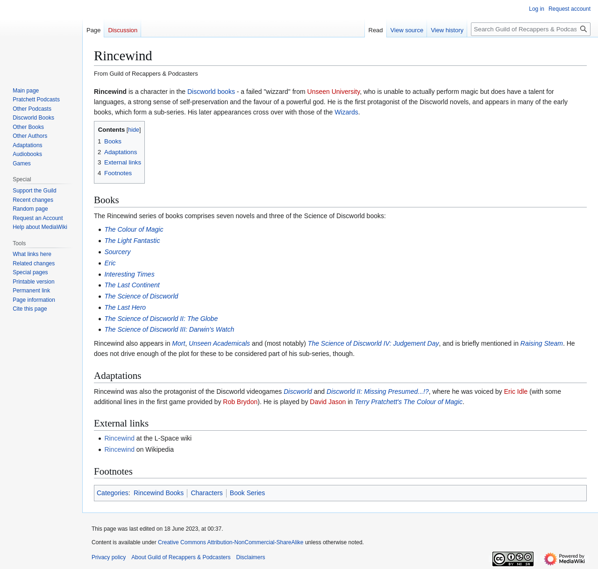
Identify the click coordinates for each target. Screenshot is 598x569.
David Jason (328, 401)
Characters (206, 493)
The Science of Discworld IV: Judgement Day (373, 343)
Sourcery (117, 252)
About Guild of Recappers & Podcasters (180, 557)
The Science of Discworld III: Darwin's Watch (169, 329)
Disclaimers (250, 557)
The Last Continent (131, 285)
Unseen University (333, 91)
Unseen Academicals (219, 343)
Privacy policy (109, 557)
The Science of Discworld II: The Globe (161, 318)
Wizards (346, 112)
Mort (178, 343)
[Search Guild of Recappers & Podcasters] (531, 29)
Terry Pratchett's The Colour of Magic (409, 401)
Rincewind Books (159, 493)
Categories (112, 493)
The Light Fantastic (132, 240)
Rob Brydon (240, 401)
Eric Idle (516, 391)
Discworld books (211, 91)
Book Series (247, 493)
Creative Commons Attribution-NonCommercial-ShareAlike (230, 542)
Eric (109, 263)
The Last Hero (125, 307)
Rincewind (119, 438)
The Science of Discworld (141, 296)
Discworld (298, 391)
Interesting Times (129, 274)
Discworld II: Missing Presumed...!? (378, 391)
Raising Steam (541, 343)
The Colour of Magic (133, 229)
